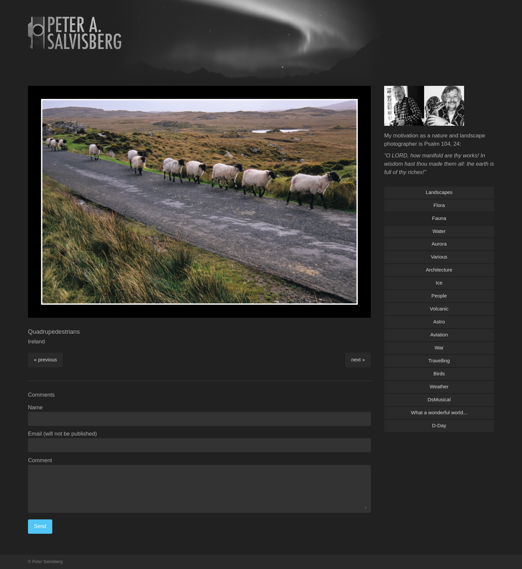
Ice (439, 282)
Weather (439, 386)
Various (439, 257)
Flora (439, 205)
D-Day (439, 425)
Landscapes (439, 192)
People (439, 295)
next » (358, 359)
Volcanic (439, 308)
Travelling (439, 360)
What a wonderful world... (439, 412)
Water (438, 231)
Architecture (439, 270)
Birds (439, 373)
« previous (45, 359)
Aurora (439, 244)
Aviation (439, 334)
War (439, 347)
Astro (439, 321)
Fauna (439, 218)
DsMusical (438, 399)
